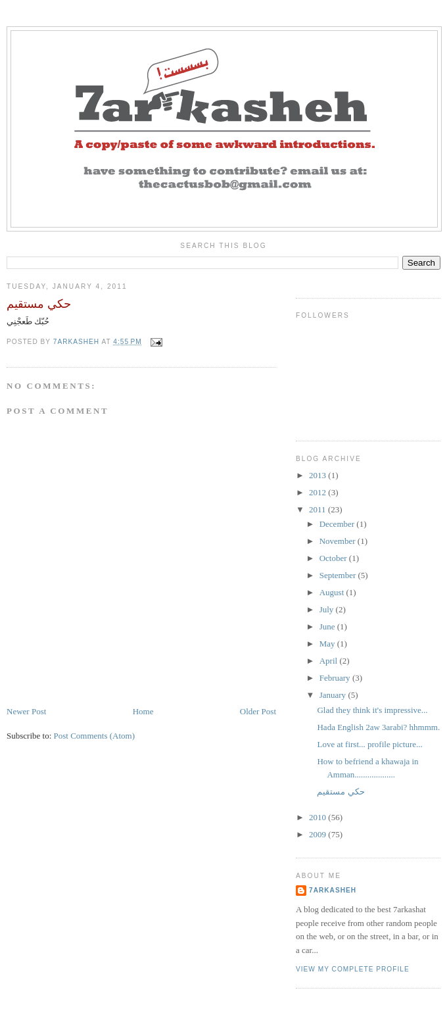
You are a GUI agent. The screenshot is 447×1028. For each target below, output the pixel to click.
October (334, 558)
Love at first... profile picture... (369, 744)
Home (143, 711)
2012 (318, 492)
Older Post (258, 711)
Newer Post (26, 711)
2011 (318, 509)
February (335, 678)
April (329, 661)
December (338, 524)
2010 (318, 817)
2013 (318, 475)
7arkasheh (332, 890)
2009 (318, 834)
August (332, 592)
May (328, 644)
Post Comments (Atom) (94, 736)
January (333, 695)
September (338, 575)
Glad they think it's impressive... (372, 710)
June (328, 626)
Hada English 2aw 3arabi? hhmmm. (378, 727)
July (327, 609)
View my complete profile (353, 969)
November (338, 541)
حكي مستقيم (340, 791)
